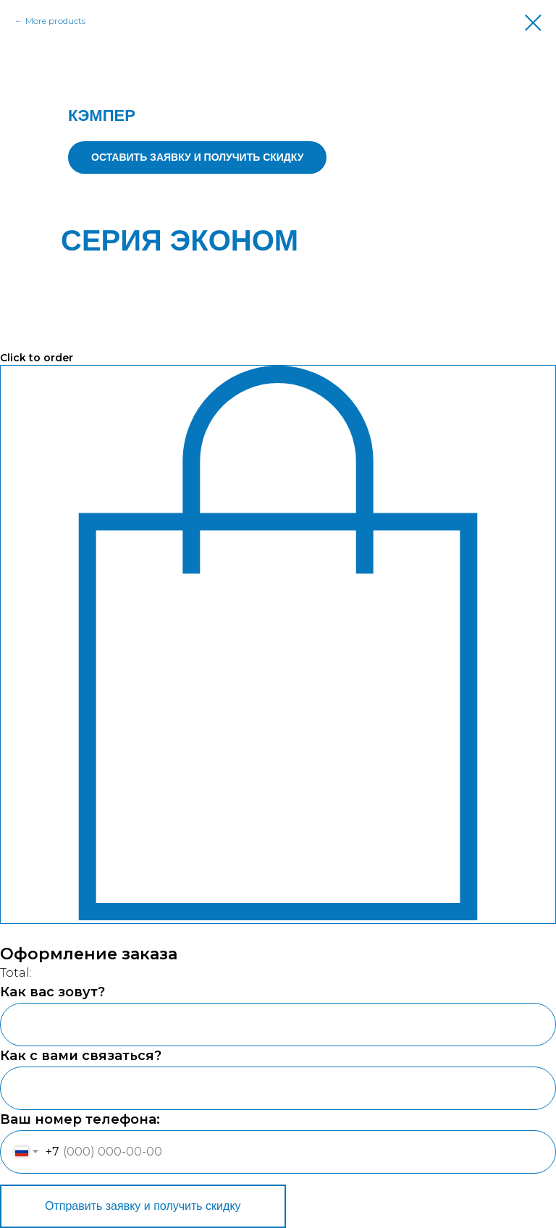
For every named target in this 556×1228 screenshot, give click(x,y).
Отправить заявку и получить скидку (143, 1206)
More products (55, 20)
